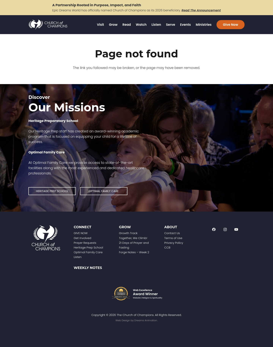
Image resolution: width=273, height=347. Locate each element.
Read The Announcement (201, 10)
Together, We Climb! (133, 238)
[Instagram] (225, 229)
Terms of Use (173, 238)
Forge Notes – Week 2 (134, 252)
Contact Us (172, 233)
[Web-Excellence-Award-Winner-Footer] (136, 293)
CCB (167, 247)
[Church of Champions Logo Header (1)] (47, 25)
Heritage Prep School (88, 247)
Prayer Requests (85, 243)
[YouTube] (236, 229)
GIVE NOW (81, 233)
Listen (78, 257)
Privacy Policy (173, 243)
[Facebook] (213, 229)
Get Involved (82, 238)
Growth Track (128, 233)
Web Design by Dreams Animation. (136, 320)
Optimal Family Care (88, 252)
